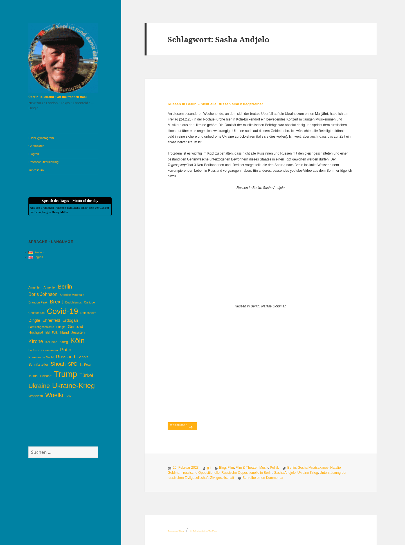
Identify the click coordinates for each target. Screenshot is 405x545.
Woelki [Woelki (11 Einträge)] (54, 395)
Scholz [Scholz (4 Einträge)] (82, 357)
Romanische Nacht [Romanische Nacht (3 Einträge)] (41, 357)
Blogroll (33, 154)
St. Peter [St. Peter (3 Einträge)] (85, 364)
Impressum (36, 170)
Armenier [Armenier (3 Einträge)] (50, 287)
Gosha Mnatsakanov (313, 468)
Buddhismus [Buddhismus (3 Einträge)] (73, 302)
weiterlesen (183, 424)
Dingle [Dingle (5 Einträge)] (34, 320)
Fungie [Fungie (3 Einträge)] (61, 327)
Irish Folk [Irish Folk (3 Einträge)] (51, 332)
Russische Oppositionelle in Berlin (246, 473)
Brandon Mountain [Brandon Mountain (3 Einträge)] (72, 294)
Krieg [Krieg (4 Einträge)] (64, 342)
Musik (263, 468)
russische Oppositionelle (201, 473)
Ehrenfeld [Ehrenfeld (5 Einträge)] (51, 320)
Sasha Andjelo (285, 473)
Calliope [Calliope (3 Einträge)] (89, 302)
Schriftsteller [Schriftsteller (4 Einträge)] (38, 364)
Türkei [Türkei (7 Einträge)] (86, 375)
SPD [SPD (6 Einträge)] (72, 364)
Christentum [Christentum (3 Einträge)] (36, 312)
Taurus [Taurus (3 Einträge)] (32, 376)
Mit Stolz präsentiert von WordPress (203, 531)
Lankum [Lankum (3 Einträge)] (33, 350)
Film (231, 468)
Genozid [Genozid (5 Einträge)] (75, 326)
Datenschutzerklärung (43, 162)
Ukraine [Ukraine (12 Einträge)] (39, 385)
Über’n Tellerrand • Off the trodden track (57, 97)
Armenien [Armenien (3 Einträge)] (34, 287)
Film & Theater (247, 468)
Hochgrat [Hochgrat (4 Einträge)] (35, 332)
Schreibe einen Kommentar (262, 478)
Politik (274, 468)
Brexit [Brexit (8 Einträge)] (56, 302)
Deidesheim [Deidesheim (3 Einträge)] (88, 312)
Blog (222, 468)
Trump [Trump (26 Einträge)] (65, 374)
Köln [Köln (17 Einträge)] (77, 341)
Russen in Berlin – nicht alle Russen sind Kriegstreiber (215, 104)
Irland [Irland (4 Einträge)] (64, 332)
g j (209, 468)
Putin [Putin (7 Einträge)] (65, 349)
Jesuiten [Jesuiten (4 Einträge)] (78, 332)
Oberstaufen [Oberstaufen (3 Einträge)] (49, 350)
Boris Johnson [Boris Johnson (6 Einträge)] (42, 294)
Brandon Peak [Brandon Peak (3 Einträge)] (38, 302)
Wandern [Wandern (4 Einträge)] (35, 396)
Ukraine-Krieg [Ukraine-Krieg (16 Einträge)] (73, 385)
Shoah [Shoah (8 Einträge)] (58, 364)
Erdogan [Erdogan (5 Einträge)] (70, 320)
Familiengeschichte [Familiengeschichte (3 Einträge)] (41, 327)
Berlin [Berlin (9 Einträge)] (65, 286)
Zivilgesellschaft (222, 478)
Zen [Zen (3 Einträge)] (68, 396)
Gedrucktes (36, 146)
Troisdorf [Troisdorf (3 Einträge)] (45, 376)
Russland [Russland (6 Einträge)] (65, 356)
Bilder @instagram (41, 138)
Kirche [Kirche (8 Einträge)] (35, 341)
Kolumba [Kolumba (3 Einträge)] (51, 342)
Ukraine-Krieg (307, 473)
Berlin (291, 468)
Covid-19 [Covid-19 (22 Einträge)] (62, 311)
